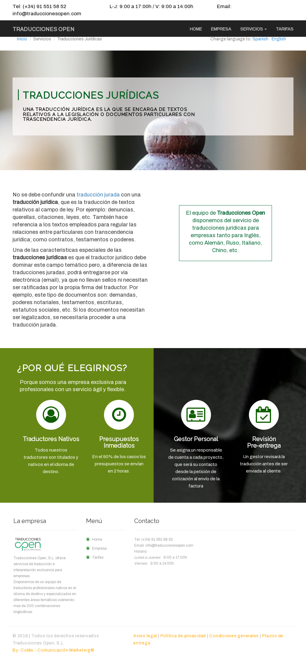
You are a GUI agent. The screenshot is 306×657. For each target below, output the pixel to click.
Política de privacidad (183, 636)
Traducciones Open (43, 29)
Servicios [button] (253, 29)
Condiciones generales (234, 636)
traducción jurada (98, 195)
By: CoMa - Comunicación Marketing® (53, 650)
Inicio (22, 39)
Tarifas (284, 29)
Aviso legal (145, 636)
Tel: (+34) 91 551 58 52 (39, 6)
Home (196, 29)
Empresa (221, 29)
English (279, 39)
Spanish (260, 39)
